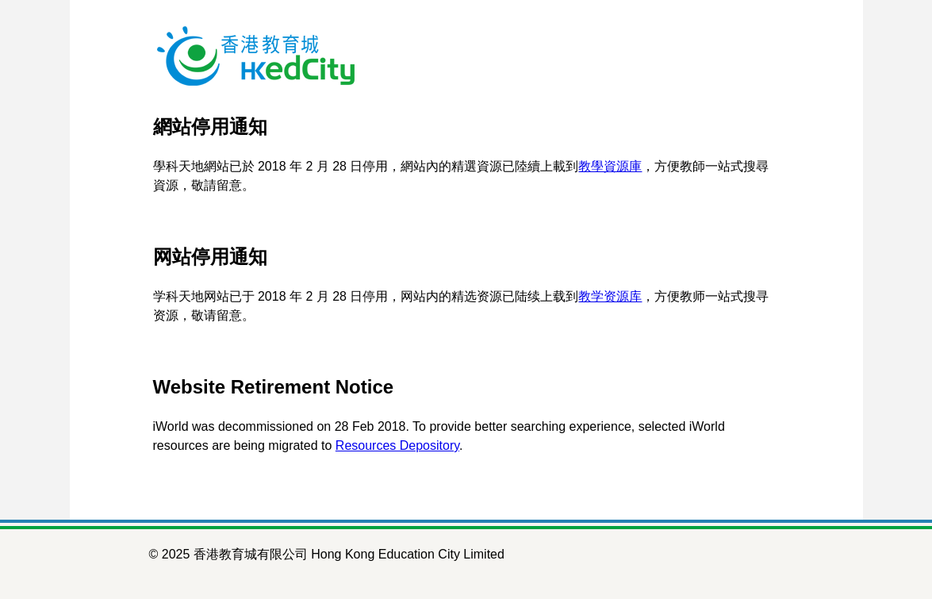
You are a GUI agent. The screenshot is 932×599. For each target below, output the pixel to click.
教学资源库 (610, 296)
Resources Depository (397, 445)
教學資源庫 (610, 166)
